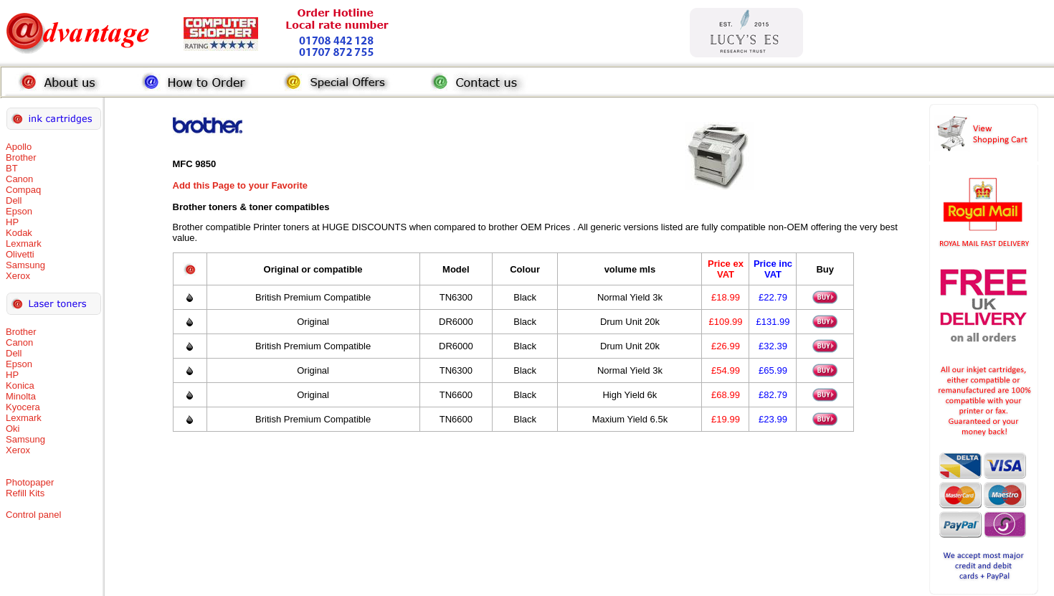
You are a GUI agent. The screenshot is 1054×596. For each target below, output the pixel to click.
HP (12, 222)
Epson (19, 211)
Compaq (23, 189)
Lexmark (24, 243)
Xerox (18, 275)
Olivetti (20, 254)
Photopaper (30, 482)
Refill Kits (25, 493)
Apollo (19, 146)
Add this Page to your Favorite (240, 185)
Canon (19, 179)
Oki (13, 428)
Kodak (19, 232)
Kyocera (23, 407)
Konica (20, 385)
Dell (14, 200)
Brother (21, 157)
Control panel (33, 514)
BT (12, 168)
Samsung (25, 265)
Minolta (21, 396)
